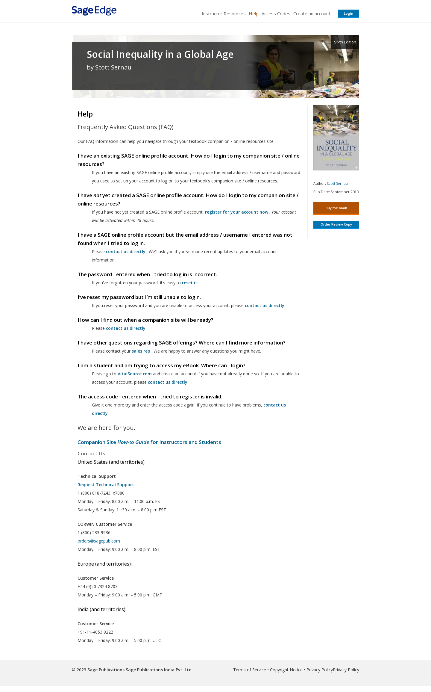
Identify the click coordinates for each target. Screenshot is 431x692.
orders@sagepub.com (99, 541)
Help (254, 13)
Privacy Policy (319, 670)
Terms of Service (249, 670)
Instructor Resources (224, 13)
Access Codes (276, 13)
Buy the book (336, 208)
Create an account (311, 13)
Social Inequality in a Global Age (160, 54)
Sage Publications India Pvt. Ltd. (159, 670)
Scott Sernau (337, 183)
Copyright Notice (286, 670)
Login (348, 13)
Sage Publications (106, 670)
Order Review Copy (336, 224)
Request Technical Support (106, 484)
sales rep (141, 351)
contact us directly (167, 382)
